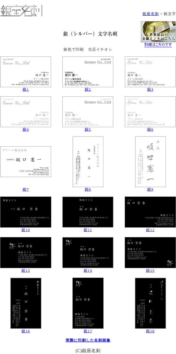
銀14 (88, 270)
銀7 (26, 189)
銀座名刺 (151, 14)
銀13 (25, 270)
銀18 (150, 331)
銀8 (88, 189)
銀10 (25, 230)
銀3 (150, 89)
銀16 (25, 331)
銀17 (88, 331)
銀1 (26, 89)
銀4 (26, 129)
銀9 (150, 189)
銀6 (150, 129)
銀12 (150, 230)
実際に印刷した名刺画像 (88, 340)
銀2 (88, 89)
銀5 (88, 129)
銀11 (88, 230)
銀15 (150, 270)
